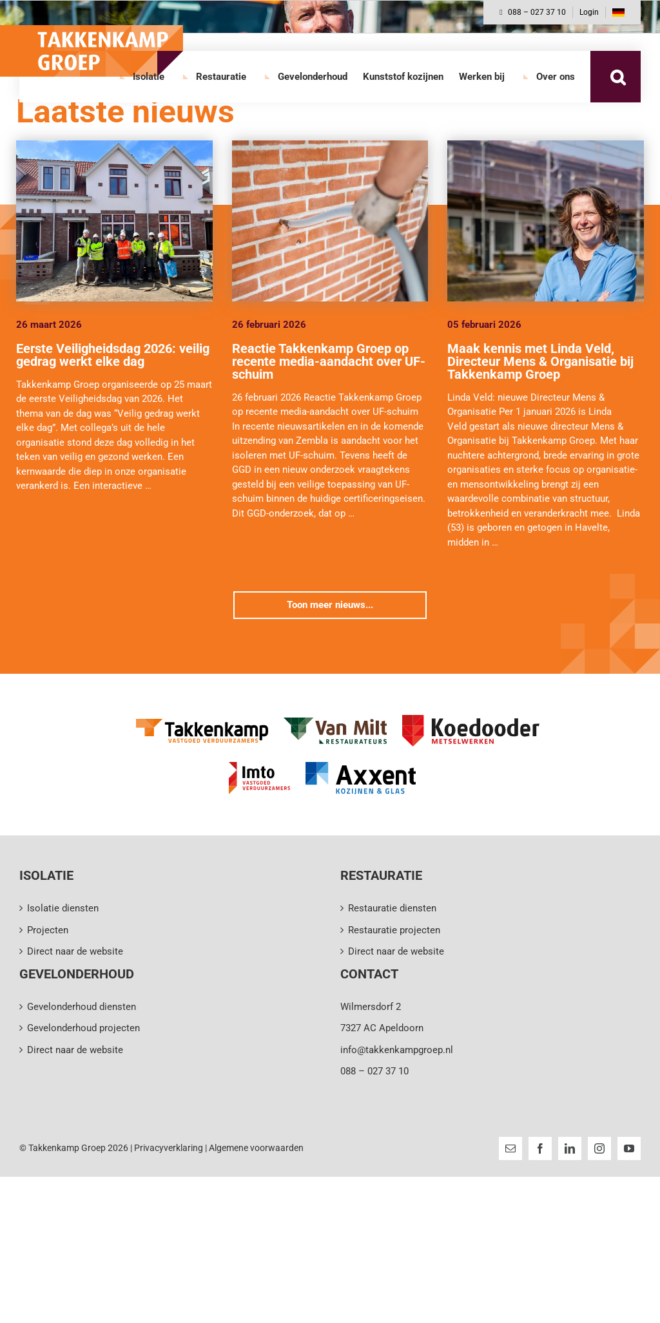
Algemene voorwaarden (256, 1148)
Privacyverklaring (168, 1148)
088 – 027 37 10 (532, 12)
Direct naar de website (75, 951)
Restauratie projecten (394, 930)
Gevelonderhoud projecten (83, 1028)
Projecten (47, 930)
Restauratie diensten (392, 908)
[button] (617, 76)
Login (589, 12)
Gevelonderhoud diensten (81, 1007)
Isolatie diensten (63, 908)
